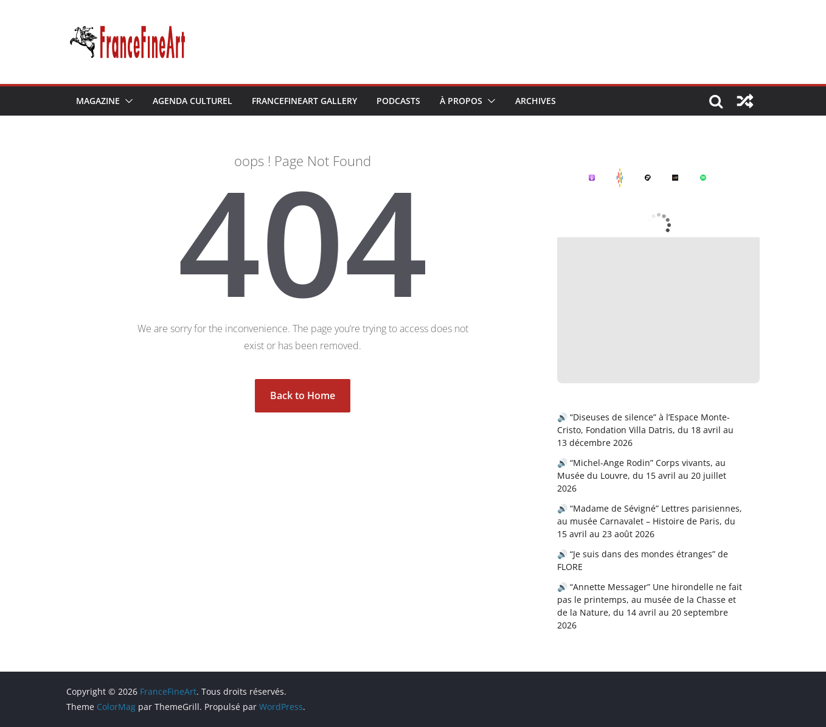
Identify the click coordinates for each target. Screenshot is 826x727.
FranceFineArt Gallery (304, 100)
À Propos (461, 100)
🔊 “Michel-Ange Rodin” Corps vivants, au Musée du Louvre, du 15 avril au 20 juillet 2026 (641, 475)
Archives (535, 100)
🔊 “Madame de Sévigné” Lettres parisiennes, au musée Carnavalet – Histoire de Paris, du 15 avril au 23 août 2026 (649, 521)
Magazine (98, 100)
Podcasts (398, 100)
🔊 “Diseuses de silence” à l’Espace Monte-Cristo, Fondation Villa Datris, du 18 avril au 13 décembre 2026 (645, 429)
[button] (126, 101)
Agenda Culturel (192, 100)
